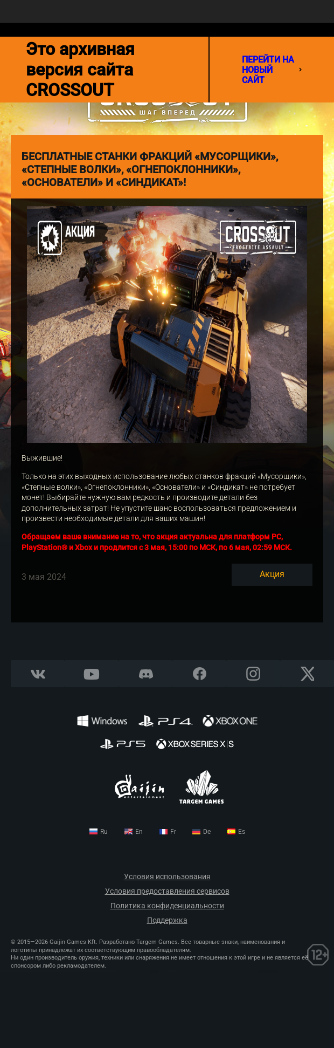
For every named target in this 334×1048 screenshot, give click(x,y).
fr (173, 831)
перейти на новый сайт (272, 69)
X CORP (307, 673)
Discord (145, 673)
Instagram (253, 673)
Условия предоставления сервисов (167, 891)
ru (104, 831)
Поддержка (167, 920)
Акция (272, 574)
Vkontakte (37, 673)
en (139, 831)
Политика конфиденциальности (167, 905)
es (241, 831)
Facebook (199, 673)
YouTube (92, 673)
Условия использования (167, 876)
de (207, 831)
